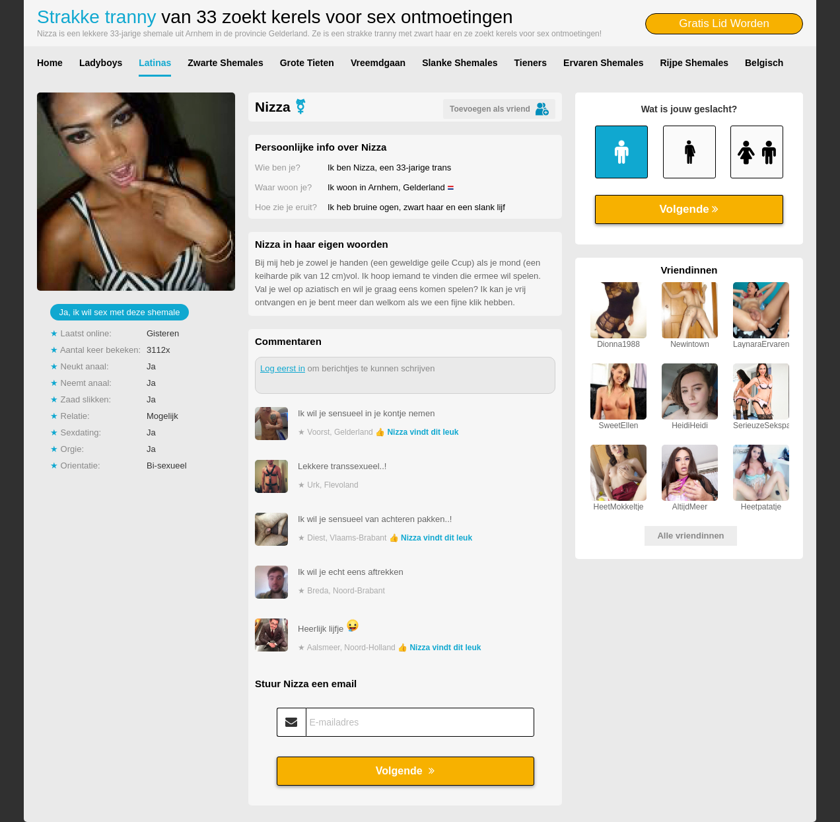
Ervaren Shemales (603, 62)
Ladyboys (100, 62)
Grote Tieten (307, 62)
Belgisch (764, 62)
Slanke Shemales (459, 62)
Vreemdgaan (378, 62)
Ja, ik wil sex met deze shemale (119, 312)
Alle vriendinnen (690, 536)
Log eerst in (282, 368)
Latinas (155, 62)
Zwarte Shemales (225, 62)
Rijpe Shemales (694, 62)
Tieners (530, 62)
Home (50, 62)
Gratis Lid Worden (724, 23)
